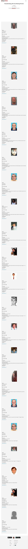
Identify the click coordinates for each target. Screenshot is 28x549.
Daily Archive (17, 8)
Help (10, 542)
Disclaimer (15, 543)
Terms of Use (16, 540)
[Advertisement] (14, 15)
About (10, 540)
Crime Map (14, 5)
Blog (10, 545)
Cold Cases (10, 8)
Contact (11, 543)
